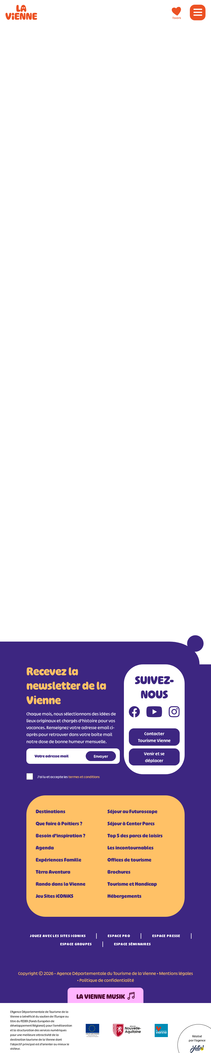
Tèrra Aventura (53, 872)
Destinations (50, 811)
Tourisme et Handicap (132, 884)
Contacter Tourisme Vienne (154, 737)
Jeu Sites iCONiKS (54, 896)
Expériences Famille (58, 860)
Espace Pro (119, 936)
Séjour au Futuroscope (132, 811)
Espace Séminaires (132, 944)
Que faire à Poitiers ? (59, 823)
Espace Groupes (76, 944)
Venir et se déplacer (154, 757)
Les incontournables (130, 848)
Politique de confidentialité (106, 980)
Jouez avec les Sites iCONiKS (58, 936)
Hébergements (124, 896)
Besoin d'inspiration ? (60, 835)
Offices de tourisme (129, 860)
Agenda (45, 848)
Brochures (119, 872)
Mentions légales (176, 973)
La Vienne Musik (105, 997)
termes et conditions (84, 777)
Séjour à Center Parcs (131, 823)
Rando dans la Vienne (60, 884)
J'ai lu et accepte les (68, 777)
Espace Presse (166, 936)
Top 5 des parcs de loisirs (135, 835)
